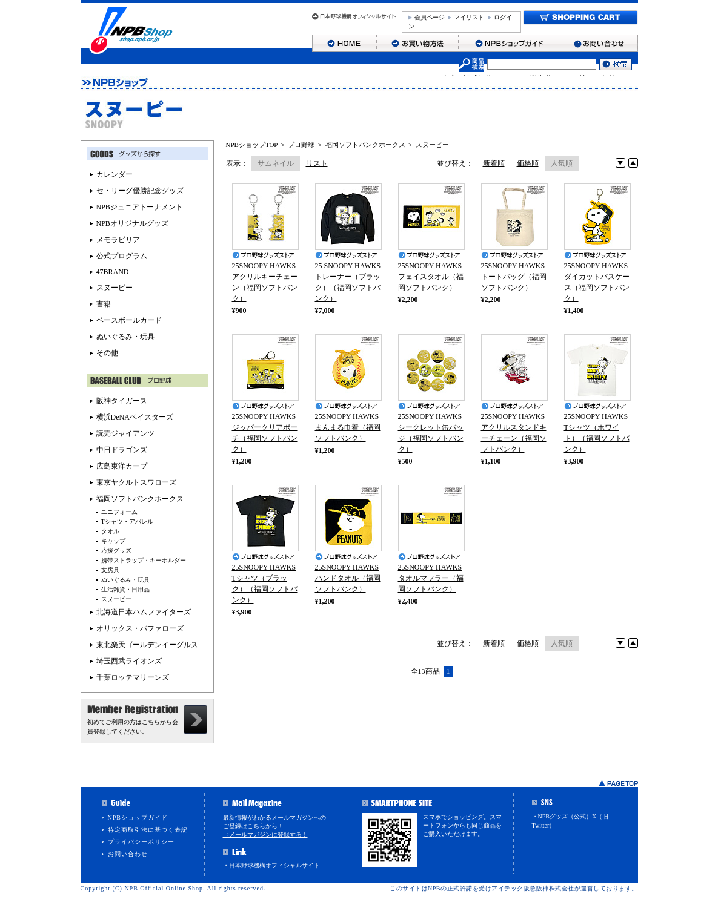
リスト (317, 163)
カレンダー (114, 174)
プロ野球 (301, 144)
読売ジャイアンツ (125, 433)
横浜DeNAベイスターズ (134, 417)
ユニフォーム (119, 511)
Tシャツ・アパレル (127, 521)
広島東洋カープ (121, 466)
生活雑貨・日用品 (125, 589)
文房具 (110, 570)
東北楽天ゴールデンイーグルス (147, 644)
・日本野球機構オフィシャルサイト (271, 865)
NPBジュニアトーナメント (139, 207)
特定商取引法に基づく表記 (148, 829)
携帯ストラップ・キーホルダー (143, 560)
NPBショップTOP (252, 144)
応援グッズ (116, 550)
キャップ (113, 541)
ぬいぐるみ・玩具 (125, 336)
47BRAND (112, 272)
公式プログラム (121, 256)
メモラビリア (118, 239)
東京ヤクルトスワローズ (136, 482)
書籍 (103, 304)
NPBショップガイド (138, 817)
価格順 (528, 163)
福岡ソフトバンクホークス (365, 144)
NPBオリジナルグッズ (132, 223)
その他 (107, 353)
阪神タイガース (121, 401)
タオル (110, 531)
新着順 (494, 163)
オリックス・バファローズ (140, 628)
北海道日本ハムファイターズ (143, 612)
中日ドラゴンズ (121, 450)
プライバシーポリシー (141, 841)
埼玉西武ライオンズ (129, 661)
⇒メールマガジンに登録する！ (265, 834)
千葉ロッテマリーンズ (132, 677)
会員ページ (429, 17)
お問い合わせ (128, 854)
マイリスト (469, 17)
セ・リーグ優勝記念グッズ (140, 190)
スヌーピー (432, 144)
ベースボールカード (129, 320)
